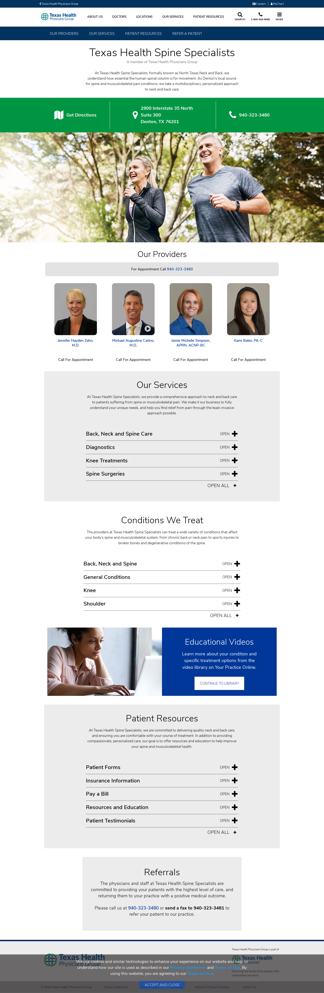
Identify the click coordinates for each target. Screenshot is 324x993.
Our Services (172, 17)
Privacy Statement (188, 967)
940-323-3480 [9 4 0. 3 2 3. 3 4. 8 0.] (254, 115)
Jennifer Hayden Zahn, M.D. (75, 343)
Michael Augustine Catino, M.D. (133, 343)
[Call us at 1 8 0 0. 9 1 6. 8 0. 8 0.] (260, 17)
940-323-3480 (143, 908)
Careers (259, 4)
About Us (94, 17)
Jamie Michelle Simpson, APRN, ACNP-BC (190, 343)
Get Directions (81, 115)
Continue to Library (219, 683)
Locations (144, 17)
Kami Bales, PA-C (248, 340)
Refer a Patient (187, 33)
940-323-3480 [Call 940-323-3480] (180, 269)
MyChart (277, 4)
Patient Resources (208, 17)
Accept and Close (162, 984)
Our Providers (64, 33)
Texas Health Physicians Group (58, 4)
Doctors (119, 17)
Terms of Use (227, 967)
